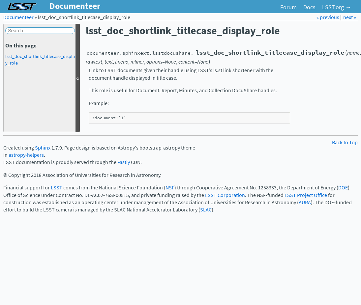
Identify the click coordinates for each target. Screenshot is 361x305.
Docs (309, 7)
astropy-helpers (26, 155)
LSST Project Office (306, 195)
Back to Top (345, 142)
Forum (288, 7)
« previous (328, 17)
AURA (305, 202)
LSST (56, 187)
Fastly (123, 162)
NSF (169, 187)
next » (349, 17)
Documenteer (18, 17)
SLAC (206, 209)
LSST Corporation (225, 195)
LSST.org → (336, 7)
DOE (343, 187)
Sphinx (42, 147)
